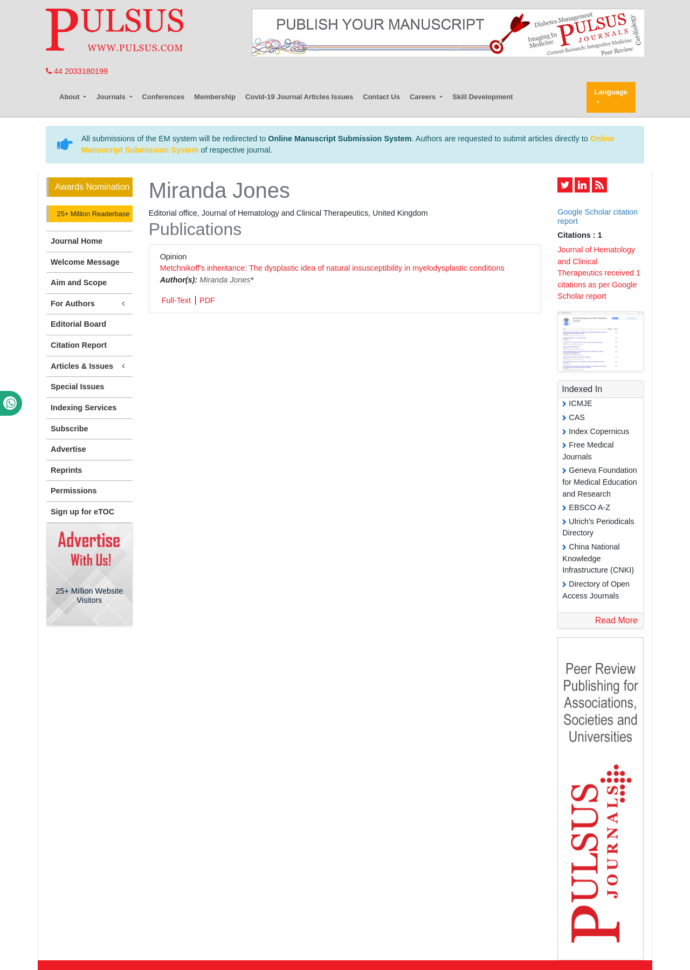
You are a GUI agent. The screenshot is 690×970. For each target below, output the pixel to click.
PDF (207, 300)
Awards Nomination (92, 186)
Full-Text (176, 300)
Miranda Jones (224, 280)
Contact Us (381, 97)
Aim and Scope (79, 282)
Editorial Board (78, 324)
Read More (616, 620)
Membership (215, 97)
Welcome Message (85, 262)
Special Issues (77, 386)
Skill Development (482, 97)
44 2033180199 (77, 71)
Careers (424, 97)
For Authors (89, 303)
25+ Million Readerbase (92, 214)
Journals (111, 97)
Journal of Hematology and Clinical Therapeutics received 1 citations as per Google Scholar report (598, 272)
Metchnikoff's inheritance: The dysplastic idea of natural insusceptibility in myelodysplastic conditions (332, 268)
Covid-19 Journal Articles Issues (299, 97)
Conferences (163, 97)
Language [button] (611, 92)
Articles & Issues (89, 366)
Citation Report (79, 345)
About (70, 97)
